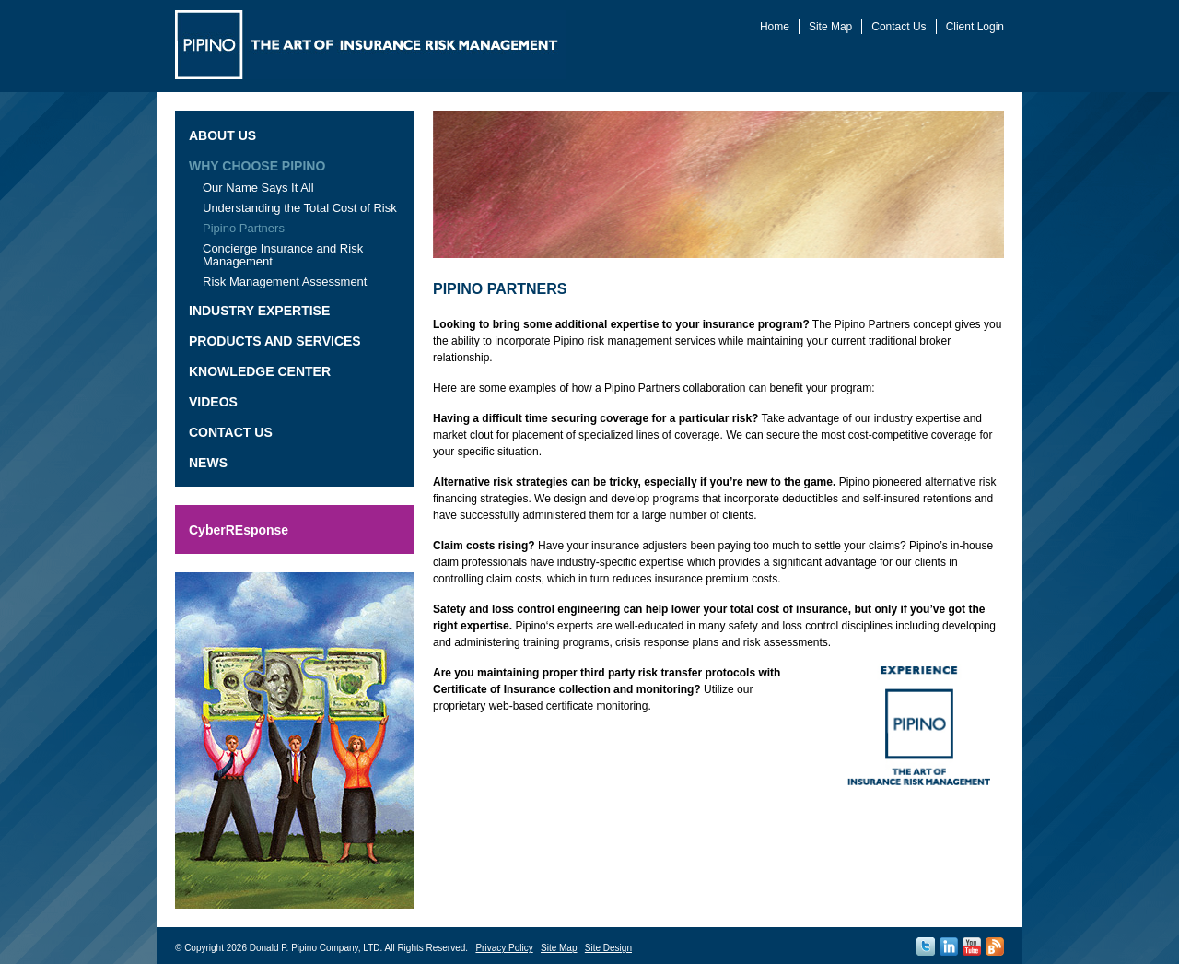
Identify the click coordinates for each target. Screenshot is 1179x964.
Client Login (975, 26)
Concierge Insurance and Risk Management (283, 254)
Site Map (830, 26)
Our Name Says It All (258, 187)
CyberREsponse (238, 530)
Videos (213, 401)
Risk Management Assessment (285, 281)
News (208, 462)
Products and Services (275, 341)
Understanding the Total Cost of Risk (300, 208)
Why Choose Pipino (257, 166)
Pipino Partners (244, 228)
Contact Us (898, 26)
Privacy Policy (503, 948)
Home (774, 26)
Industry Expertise (259, 310)
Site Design (608, 948)
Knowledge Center (260, 371)
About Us (222, 135)
